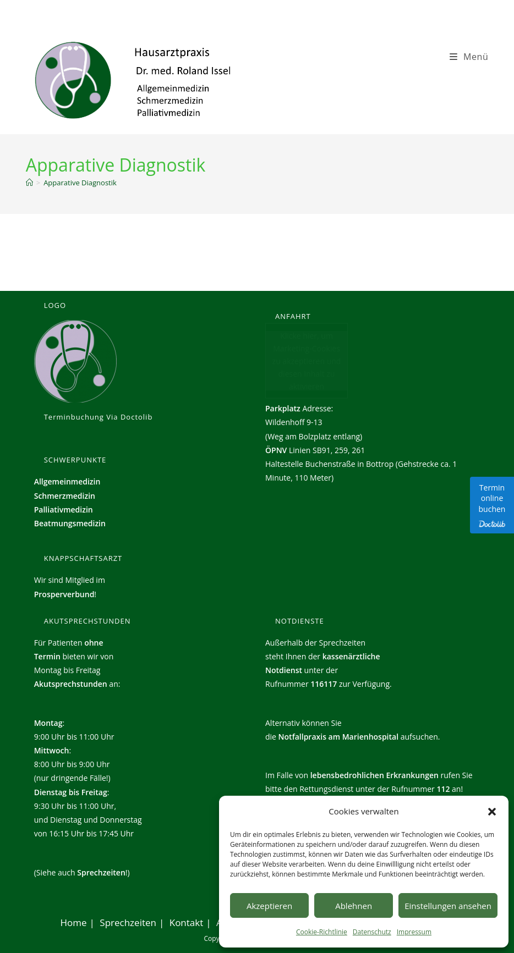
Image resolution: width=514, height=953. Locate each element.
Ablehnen (353, 905)
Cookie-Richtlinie (321, 932)
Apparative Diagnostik (80, 183)
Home (74, 922)
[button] (491, 811)
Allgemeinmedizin (67, 481)
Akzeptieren (269, 905)
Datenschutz (372, 932)
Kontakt (186, 922)
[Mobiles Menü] (469, 57)
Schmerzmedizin (64, 496)
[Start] (29, 183)
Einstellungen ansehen (447, 905)
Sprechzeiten (101, 872)
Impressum (414, 932)
